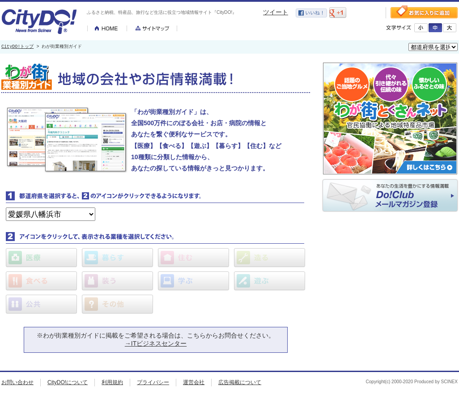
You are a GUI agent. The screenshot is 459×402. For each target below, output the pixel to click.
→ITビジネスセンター (156, 343)
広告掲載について (239, 382)
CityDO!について (67, 382)
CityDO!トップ (17, 47)
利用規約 (112, 382)
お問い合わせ (17, 382)
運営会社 (193, 382)
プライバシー (153, 382)
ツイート (275, 12)
